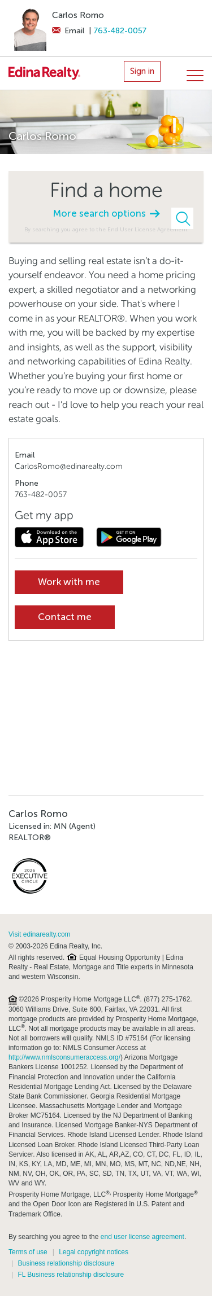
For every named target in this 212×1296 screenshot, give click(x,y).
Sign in (142, 71)
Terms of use (27, 1252)
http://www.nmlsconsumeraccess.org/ (64, 1057)
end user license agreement (142, 1237)
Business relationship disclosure (66, 1263)
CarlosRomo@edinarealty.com (69, 466)
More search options (106, 213)
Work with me (69, 582)
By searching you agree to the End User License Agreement (106, 229)
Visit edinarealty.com (39, 934)
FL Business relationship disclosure (71, 1275)
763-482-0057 (120, 31)
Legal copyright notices (93, 1252)
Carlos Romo (78, 15)
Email (68, 31)
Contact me (65, 617)
